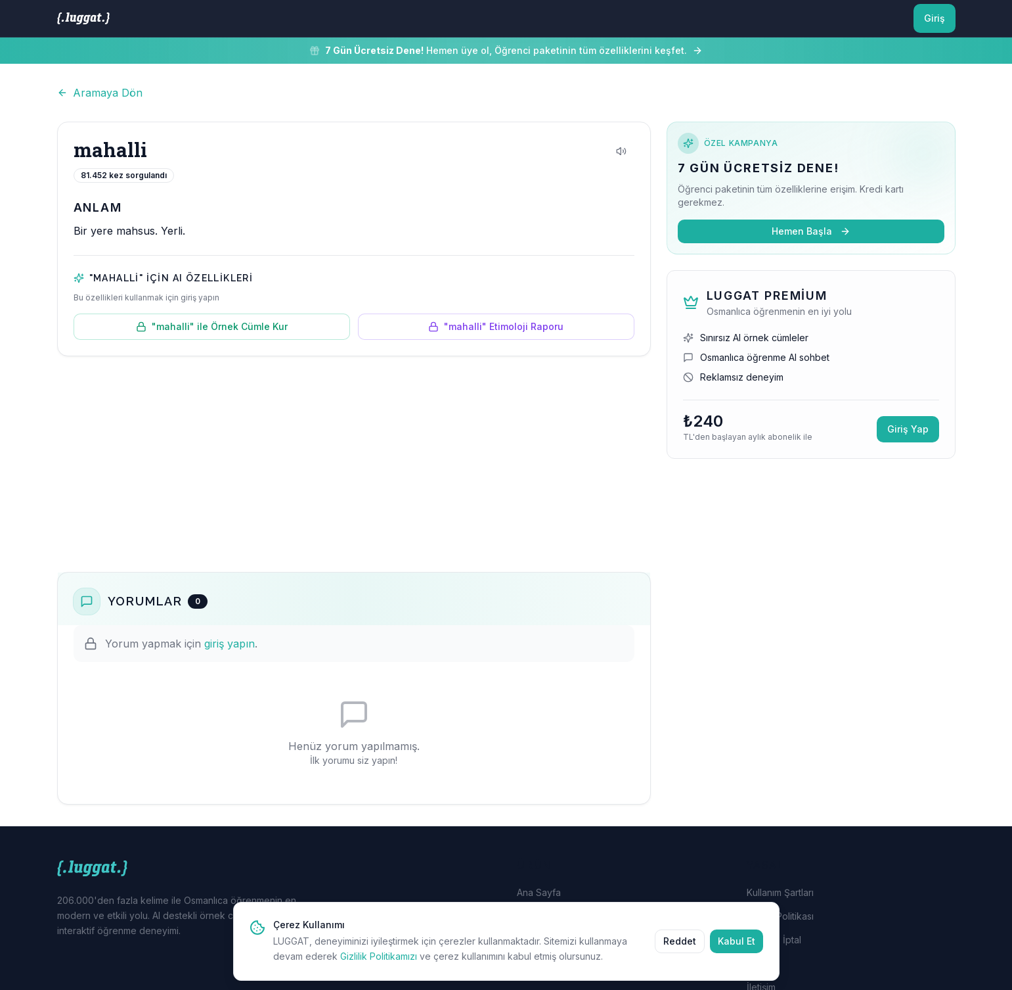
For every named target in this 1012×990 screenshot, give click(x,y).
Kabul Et (736, 952)
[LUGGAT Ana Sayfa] (83, 18)
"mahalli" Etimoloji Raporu (495, 326)
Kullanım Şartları (780, 892)
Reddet (679, 952)
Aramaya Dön (100, 92)
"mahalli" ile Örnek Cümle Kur (212, 326)
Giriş (934, 18)
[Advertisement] (354, 464)
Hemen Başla (811, 231)
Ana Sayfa (539, 892)
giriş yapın (229, 643)
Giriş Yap (908, 429)
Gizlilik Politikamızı (378, 968)
